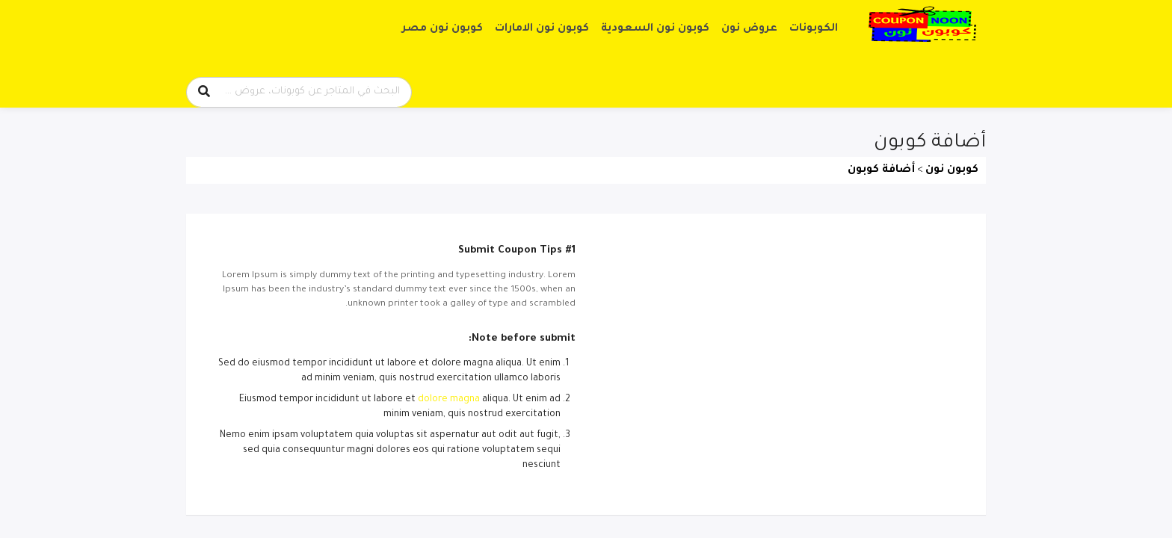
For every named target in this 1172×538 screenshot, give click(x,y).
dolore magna (449, 400)
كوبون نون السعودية (655, 29)
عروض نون (749, 29)
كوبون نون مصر (442, 29)
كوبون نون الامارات (542, 29)
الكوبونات (813, 29)
